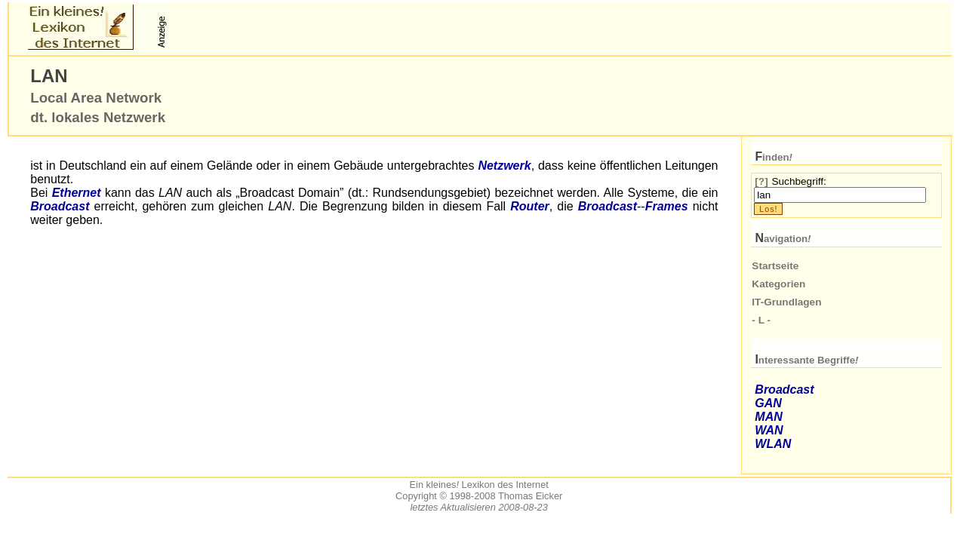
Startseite (775, 266)
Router (529, 206)
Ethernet (76, 192)
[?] (761, 181)
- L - (761, 320)
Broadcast (59, 206)
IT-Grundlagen (786, 302)
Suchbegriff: (798, 181)
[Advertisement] (347, 27)
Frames (666, 206)
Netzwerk (504, 165)
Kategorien (778, 284)
